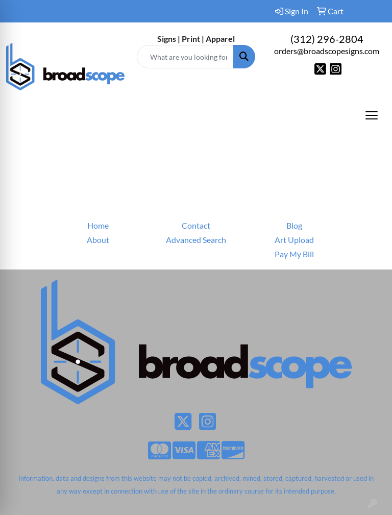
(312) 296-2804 (326, 39)
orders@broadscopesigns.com (326, 51)
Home (98, 225)
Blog (294, 225)
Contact (196, 225)
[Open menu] (371, 115)
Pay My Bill (294, 254)
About (98, 239)
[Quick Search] (185, 56)
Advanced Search (196, 239)
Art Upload (294, 239)
